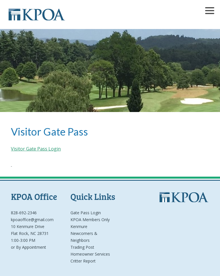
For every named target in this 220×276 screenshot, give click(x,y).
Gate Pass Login (85, 212)
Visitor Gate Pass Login (36, 149)
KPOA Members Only (90, 219)
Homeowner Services (90, 254)
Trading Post (82, 247)
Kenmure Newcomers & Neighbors (83, 233)
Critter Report (83, 261)
